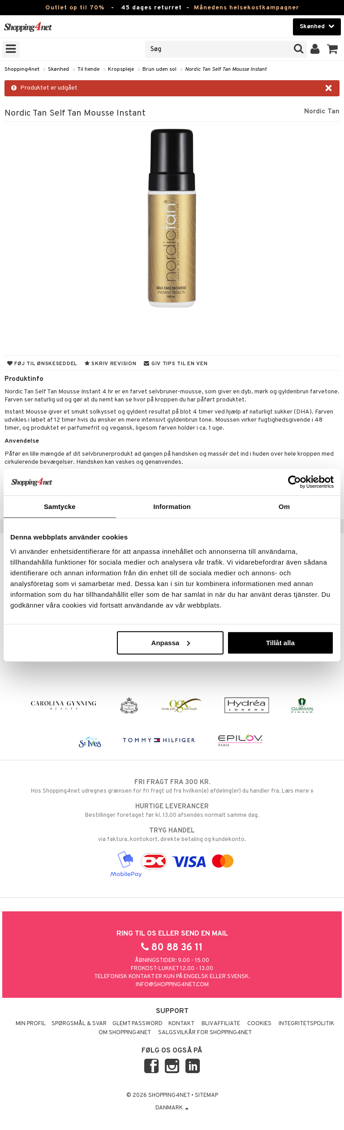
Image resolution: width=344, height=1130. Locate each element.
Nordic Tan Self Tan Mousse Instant (226, 69)
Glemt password (137, 1023)
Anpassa (170, 642)
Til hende (88, 69)
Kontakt (181, 1023)
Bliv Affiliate (221, 1023)
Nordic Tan (322, 111)
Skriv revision (110, 363)
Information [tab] (172, 506)
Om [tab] (284, 506)
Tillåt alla (280, 642)
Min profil (31, 1023)
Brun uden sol (159, 69)
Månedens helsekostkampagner (246, 8)
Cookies (259, 1023)
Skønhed (58, 69)
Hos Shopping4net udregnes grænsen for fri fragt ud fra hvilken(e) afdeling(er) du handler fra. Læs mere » (172, 786)
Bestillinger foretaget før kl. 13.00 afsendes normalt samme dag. (172, 810)
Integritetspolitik (306, 1023)
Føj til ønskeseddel (42, 363)
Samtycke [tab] (60, 506)
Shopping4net (21, 69)
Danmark (172, 1108)
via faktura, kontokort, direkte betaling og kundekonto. (172, 834)
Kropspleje (121, 69)
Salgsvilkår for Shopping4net (205, 1032)
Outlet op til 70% (74, 8)
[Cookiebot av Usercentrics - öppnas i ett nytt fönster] (294, 482)
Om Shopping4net (125, 1032)
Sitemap (206, 1095)
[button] (332, 49)
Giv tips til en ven (175, 363)
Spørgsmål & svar (79, 1023)
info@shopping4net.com (172, 984)
